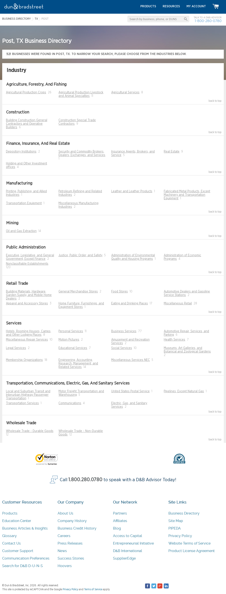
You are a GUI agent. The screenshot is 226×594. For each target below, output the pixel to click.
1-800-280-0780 (208, 21)
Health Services (174, 339)
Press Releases (70, 543)
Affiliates (120, 521)
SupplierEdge (124, 558)
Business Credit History (77, 528)
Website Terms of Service (189, 543)
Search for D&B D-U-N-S (22, 566)
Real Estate (171, 151)
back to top (215, 101)
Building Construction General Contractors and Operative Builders (26, 124)
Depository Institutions (21, 151)
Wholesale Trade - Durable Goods (29, 431)
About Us (65, 513)
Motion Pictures (68, 339)
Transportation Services (22, 403)
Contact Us (11, 543)
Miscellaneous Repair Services (27, 339)
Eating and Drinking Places (129, 303)
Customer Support (17, 551)
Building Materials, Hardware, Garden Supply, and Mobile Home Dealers (29, 295)
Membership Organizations (24, 360)
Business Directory (184, 513)
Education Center (16, 521)
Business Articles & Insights (25, 528)
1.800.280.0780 (85, 479)
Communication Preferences (25, 558)
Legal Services (16, 348)
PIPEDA (174, 528)
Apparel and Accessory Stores (27, 303)
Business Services (123, 331)
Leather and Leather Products (131, 191)
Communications (69, 403)
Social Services (121, 348)
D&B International (127, 551)
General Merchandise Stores (78, 291)
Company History (72, 521)
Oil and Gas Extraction (21, 231)
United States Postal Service (130, 391)
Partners (120, 513)
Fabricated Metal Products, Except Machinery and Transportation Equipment (187, 195)
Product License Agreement (191, 551)
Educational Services (72, 348)
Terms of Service (93, 589)
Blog (117, 528)
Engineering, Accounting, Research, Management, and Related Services (78, 363)
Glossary (9, 536)
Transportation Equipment (24, 203)
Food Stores (119, 291)
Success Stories (71, 558)
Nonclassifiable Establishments (27, 263)
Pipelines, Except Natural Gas (184, 391)
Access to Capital (127, 536)
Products (9, 513)
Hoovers (65, 566)
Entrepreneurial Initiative (133, 543)
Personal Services (70, 331)
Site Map (175, 521)
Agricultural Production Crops (26, 92)
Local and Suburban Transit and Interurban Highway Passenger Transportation (28, 395)
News (62, 551)
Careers (64, 536)
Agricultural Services (125, 92)
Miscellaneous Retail (178, 303)
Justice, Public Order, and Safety (80, 255)
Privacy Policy (180, 536)
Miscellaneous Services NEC (130, 360)
